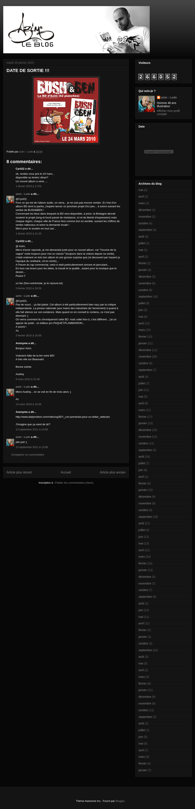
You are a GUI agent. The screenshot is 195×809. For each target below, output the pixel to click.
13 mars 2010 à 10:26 (28, 404)
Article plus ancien (113, 472)
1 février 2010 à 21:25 (28, 233)
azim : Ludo (23, 193)
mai (141, 190)
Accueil (66, 472)
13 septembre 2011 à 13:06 (32, 429)
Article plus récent (19, 472)
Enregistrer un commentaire (28, 454)
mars (142, 203)
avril (141, 196)
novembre (145, 216)
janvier (143, 269)
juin (141, 310)
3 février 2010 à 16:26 (28, 288)
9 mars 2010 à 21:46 (28, 379)
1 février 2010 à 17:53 (28, 186)
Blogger (120, 800)
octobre (143, 223)
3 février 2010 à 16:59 (28, 335)
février (142, 263)
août (141, 236)
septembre (145, 229)
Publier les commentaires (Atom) (74, 482)
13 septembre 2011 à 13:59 (32, 447)
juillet (142, 243)
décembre (145, 210)
